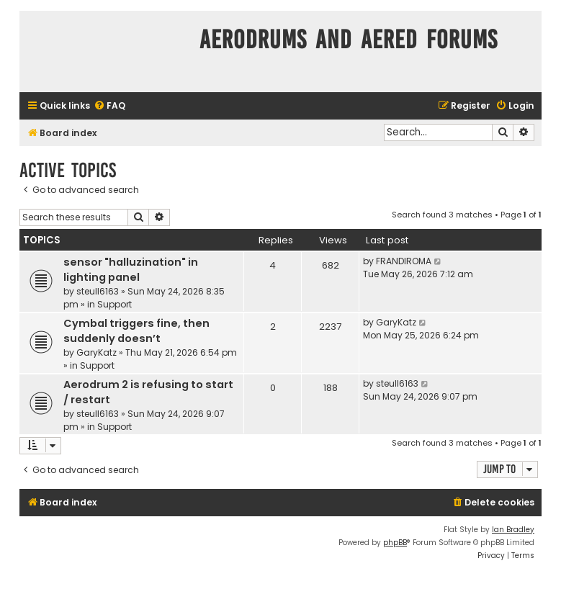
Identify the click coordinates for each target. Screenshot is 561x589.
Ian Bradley (513, 529)
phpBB (395, 542)
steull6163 (97, 291)
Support (114, 304)
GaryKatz (96, 352)
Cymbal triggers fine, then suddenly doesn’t (136, 331)
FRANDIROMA (403, 261)
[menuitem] (109, 106)
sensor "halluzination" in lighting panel (130, 269)
